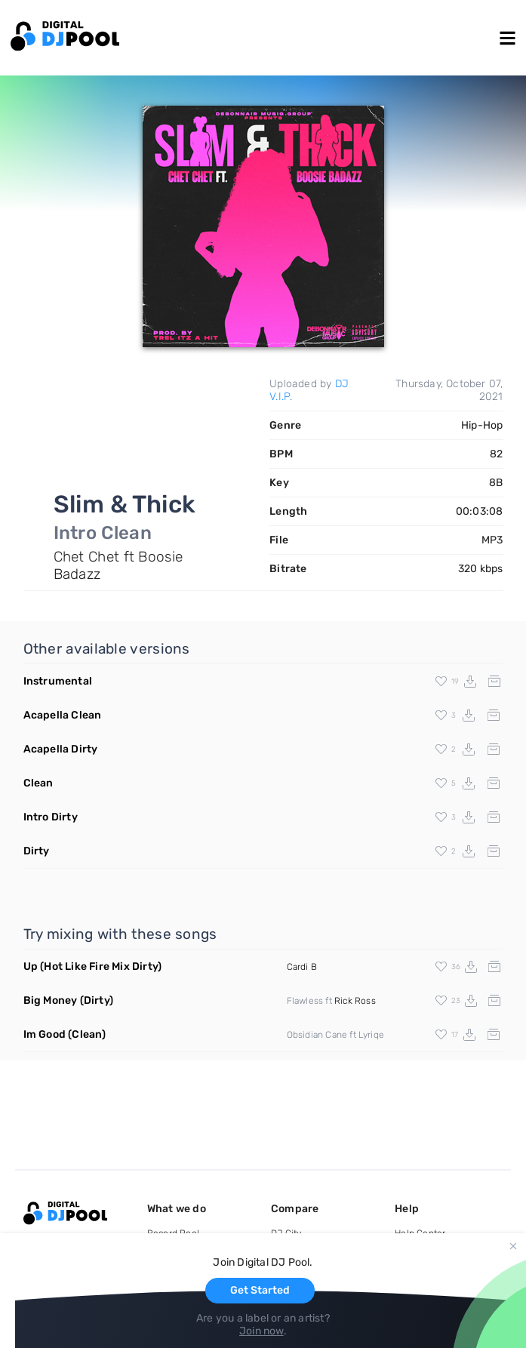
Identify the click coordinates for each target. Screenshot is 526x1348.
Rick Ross (355, 1001)
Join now (261, 1331)
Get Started (260, 1290)
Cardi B (302, 967)
